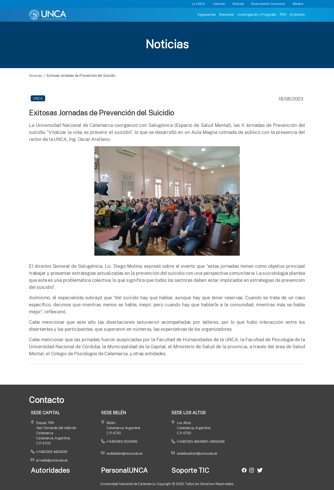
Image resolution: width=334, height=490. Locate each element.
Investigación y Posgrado (257, 15)
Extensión (297, 15)
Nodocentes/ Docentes (268, 4)
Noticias (238, 4)
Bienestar (226, 15)
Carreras (219, 4)
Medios (298, 4)
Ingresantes (206, 15)
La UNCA (198, 4)
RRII (283, 15)
